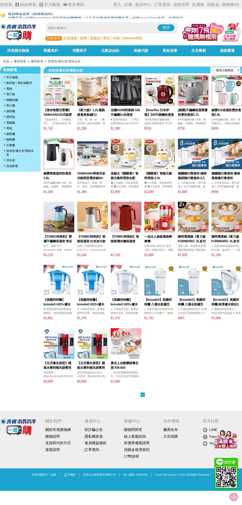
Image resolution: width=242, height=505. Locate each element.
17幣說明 (131, 456)
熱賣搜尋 (53, 38)
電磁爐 (10, 122)
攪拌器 (10, 116)
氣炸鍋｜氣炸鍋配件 (19, 82)
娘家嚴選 (227, 51)
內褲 (116, 38)
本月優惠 (12, 77)
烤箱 (9, 128)
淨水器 (10, 160)
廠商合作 (170, 430)
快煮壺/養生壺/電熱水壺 (64, 61)
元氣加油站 (110, 51)
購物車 (230, 4)
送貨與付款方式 (58, 443)
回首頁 (6, 4)
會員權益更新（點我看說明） (31, 16)
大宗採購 (170, 436)
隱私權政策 (94, 436)
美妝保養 (170, 51)
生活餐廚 (198, 51)
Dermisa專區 (132, 38)
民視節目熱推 (18, 51)
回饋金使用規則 (136, 450)
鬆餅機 (10, 134)
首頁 (6, 61)
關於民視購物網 (58, 430)
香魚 (106, 38)
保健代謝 (141, 51)
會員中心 (143, 4)
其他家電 (12, 166)
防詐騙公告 (94, 430)
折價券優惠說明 (136, 443)
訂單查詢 (162, 4)
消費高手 (79, 51)
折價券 (198, 4)
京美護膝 (70, 38)
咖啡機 (10, 139)
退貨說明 (52, 450)
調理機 (10, 111)
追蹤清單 (181, 4)
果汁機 (10, 105)
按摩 (83, 38)
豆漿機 (10, 145)
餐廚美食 (20, 61)
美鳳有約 (50, 51)
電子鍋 (10, 94)
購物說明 (52, 436)
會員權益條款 (96, 443)
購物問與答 (133, 430)
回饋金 (213, 4)
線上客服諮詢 (135, 436)
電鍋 (9, 88)
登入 (117, 4)
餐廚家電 (37, 61)
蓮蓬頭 (95, 38)
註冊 (128, 4)
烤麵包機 (12, 100)
